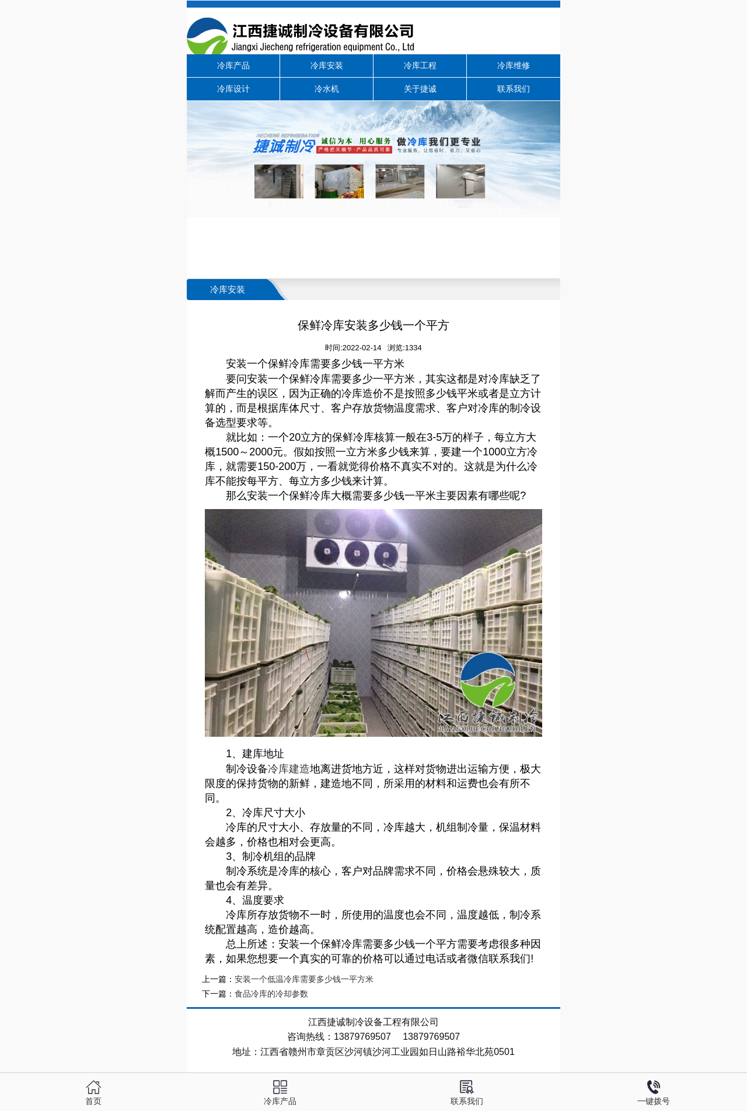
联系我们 (513, 89)
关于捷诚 (420, 89)
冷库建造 (289, 769)
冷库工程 (420, 65)
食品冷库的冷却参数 (271, 994)
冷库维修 (513, 65)
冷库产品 (233, 65)
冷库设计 (233, 89)
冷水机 (327, 89)
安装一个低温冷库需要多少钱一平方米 (304, 979)
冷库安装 (326, 65)
